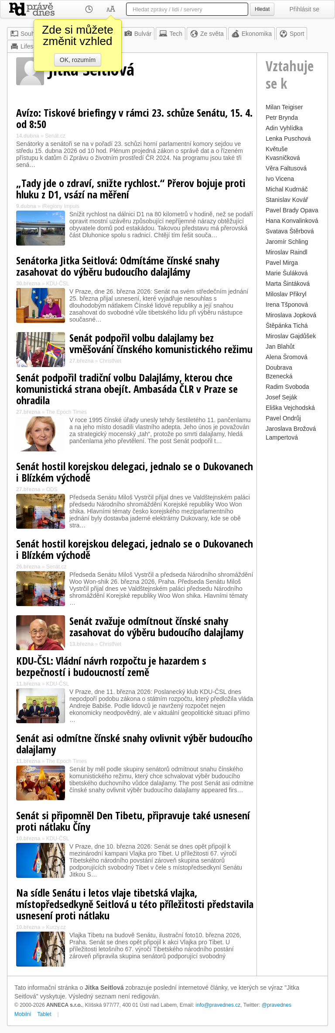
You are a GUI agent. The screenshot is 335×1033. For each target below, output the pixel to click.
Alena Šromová (287, 357)
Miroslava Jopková (291, 315)
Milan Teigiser (284, 107)
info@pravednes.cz (217, 1005)
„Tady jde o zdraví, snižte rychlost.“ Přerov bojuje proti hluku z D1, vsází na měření (131, 188)
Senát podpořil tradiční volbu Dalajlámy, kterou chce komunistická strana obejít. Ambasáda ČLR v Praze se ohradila (127, 388)
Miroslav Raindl (287, 252)
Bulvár (138, 33)
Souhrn (25, 33)
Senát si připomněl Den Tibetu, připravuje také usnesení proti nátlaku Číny (133, 821)
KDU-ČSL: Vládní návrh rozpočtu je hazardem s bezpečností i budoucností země (111, 666)
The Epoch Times (66, 412)
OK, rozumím (78, 59)
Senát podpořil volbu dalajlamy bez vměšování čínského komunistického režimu (161, 343)
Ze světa (207, 33)
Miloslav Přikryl (286, 294)
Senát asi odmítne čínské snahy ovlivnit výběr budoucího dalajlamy (134, 743)
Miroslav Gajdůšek (291, 336)
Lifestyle (26, 46)
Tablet (44, 1014)
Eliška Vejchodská (290, 407)
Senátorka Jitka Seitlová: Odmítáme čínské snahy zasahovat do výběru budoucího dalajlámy (117, 266)
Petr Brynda (282, 117)
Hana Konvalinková (292, 220)
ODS (52, 489)
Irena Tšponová (287, 304)
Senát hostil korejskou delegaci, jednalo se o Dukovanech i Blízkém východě (134, 472)
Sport (291, 33)
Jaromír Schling (287, 241)
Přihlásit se (304, 9)
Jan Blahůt (280, 346)
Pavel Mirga (282, 262)
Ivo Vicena (280, 178)
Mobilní (22, 1014)
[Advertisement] (292, 575)
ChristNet (110, 361)
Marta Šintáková (288, 283)
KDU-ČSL (57, 284)
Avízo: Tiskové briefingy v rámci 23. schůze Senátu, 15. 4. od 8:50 (134, 118)
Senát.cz (55, 136)
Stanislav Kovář (287, 199)
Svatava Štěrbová (290, 231)
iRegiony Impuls (60, 206)
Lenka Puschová (288, 138)
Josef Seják (281, 397)
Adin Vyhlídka (284, 128)
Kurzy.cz (56, 927)
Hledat (262, 9)
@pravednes (276, 1005)
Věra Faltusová (286, 168)
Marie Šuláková (287, 273)
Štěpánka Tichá (287, 325)
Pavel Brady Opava (292, 210)
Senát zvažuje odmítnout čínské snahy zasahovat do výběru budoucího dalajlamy (156, 626)
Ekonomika (251, 33)
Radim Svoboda (287, 386)
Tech (170, 33)
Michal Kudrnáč (287, 189)
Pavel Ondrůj (283, 418)
